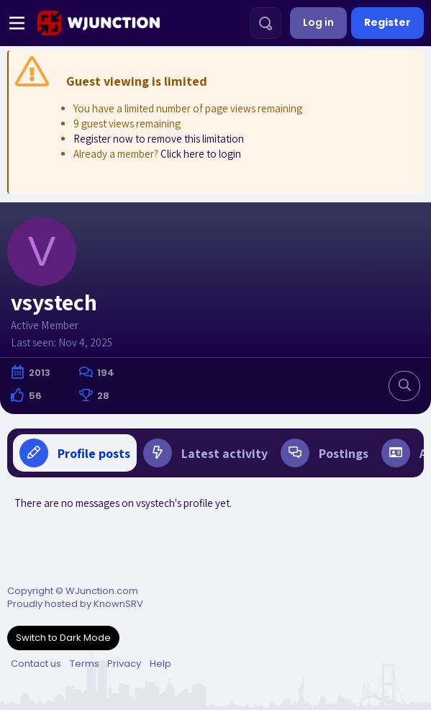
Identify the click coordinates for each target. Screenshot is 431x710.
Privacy (124, 663)
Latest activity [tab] (205, 453)
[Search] (265, 23)
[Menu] (17, 23)
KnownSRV (118, 604)
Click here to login (200, 154)
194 (105, 372)
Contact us (36, 663)
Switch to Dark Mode (63, 637)
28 (103, 396)
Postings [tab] (324, 453)
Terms (84, 663)
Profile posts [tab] (74, 453)
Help (160, 663)
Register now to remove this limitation (158, 138)
